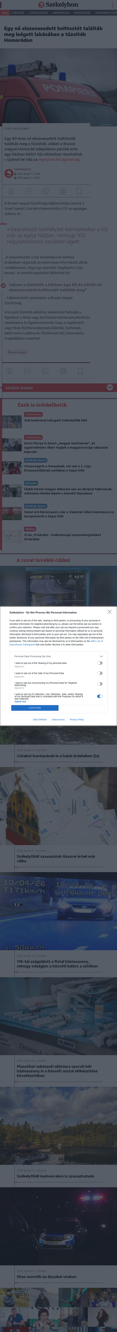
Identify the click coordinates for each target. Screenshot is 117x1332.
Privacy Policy (77, 719)
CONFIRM (35, 708)
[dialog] (58, 666)
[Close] (111, 613)
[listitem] (58, 656)
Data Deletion (40, 719)
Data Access (58, 719)
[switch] (99, 663)
